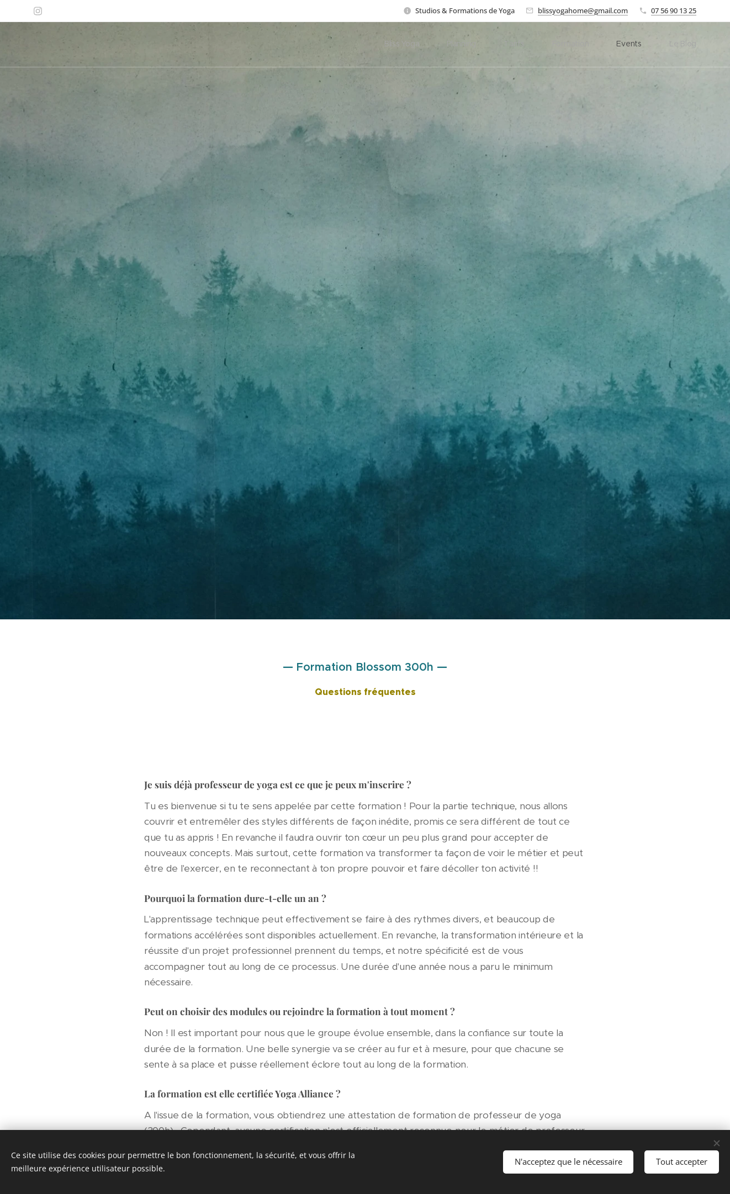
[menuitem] (564, 45)
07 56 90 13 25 (673, 10)
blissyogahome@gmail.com (583, 10)
